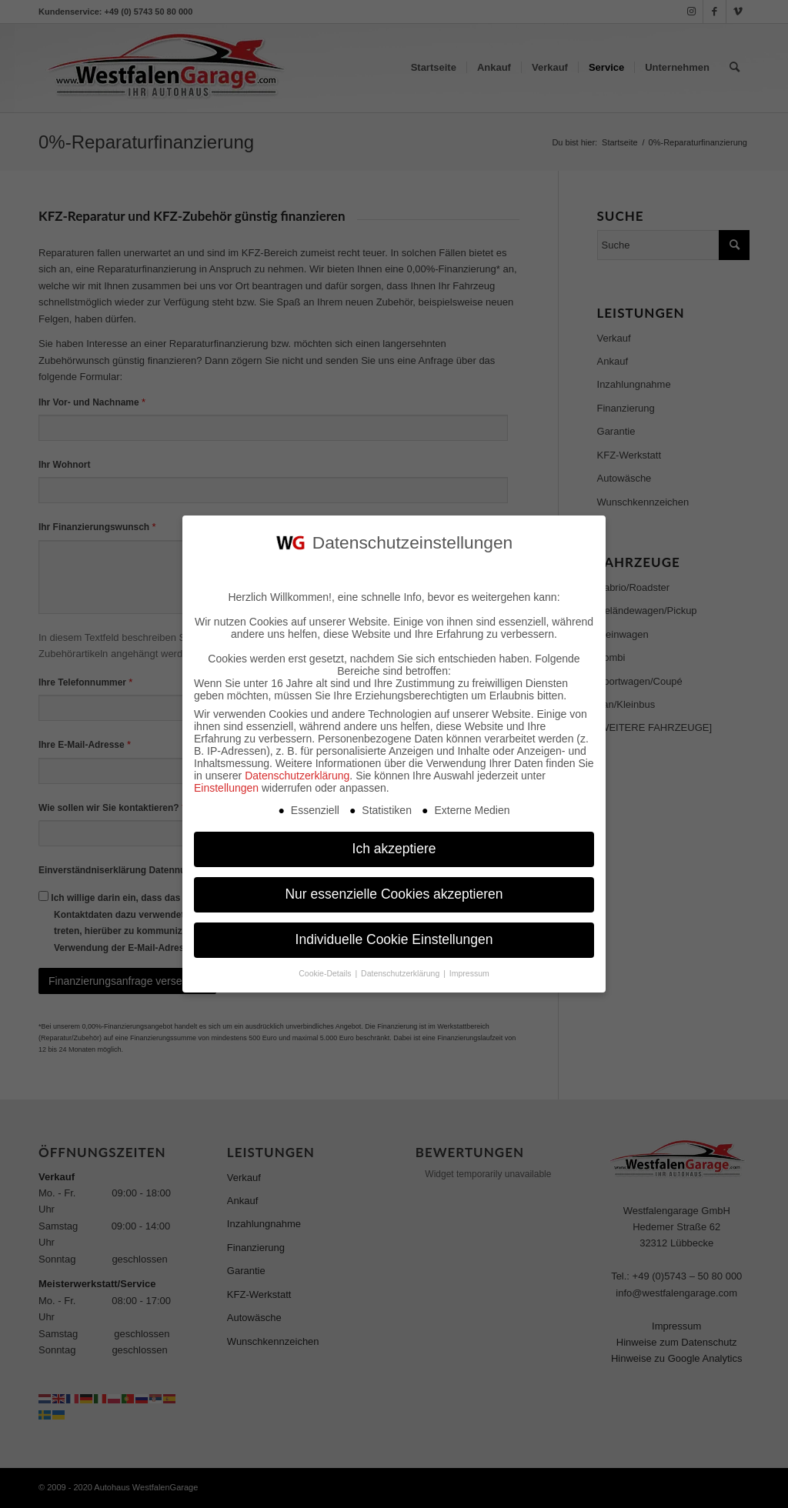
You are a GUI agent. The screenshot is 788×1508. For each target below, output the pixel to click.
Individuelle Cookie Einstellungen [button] (394, 935)
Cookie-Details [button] (326, 969)
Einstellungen (226, 784)
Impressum (469, 969)
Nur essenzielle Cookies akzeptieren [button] (394, 890)
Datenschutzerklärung (297, 772)
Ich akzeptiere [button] (394, 844)
